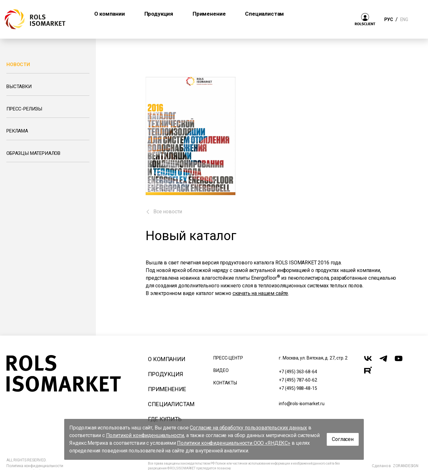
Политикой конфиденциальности (145, 435)
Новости (18, 64)
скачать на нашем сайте (260, 293)
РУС (388, 19)
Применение (167, 389)
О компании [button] (109, 14)
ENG (404, 19)
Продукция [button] (158, 14)
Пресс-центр (228, 357)
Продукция (165, 374)
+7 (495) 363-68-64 (298, 371)
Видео (220, 370)
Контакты (225, 382)
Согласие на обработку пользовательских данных (248, 428)
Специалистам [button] (264, 14)
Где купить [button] (317, 14)
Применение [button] (209, 14)
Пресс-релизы (24, 109)
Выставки (19, 86)
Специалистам (171, 404)
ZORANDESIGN (405, 466)
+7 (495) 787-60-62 (298, 380)
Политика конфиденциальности (34, 466)
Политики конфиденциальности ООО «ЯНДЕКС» (233, 443)
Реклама (17, 131)
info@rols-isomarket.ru (301, 403)
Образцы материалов (33, 153)
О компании (166, 359)
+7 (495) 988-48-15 (298, 388)
